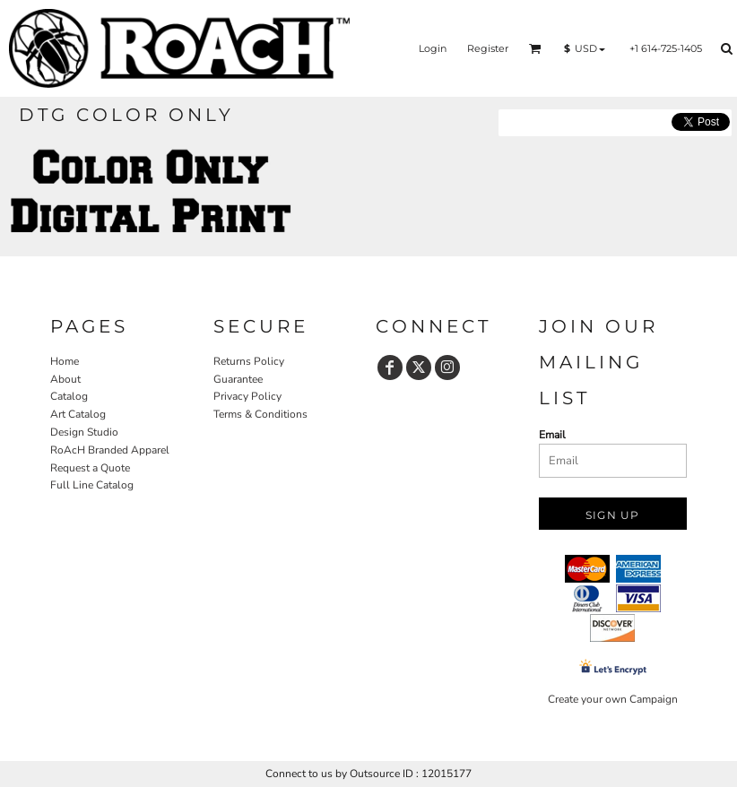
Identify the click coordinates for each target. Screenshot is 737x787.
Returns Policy (248, 361)
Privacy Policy (247, 396)
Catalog (69, 396)
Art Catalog (78, 414)
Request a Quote (90, 468)
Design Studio (84, 432)
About (65, 379)
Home (64, 361)
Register (487, 48)
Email (552, 435)
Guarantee (238, 379)
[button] (535, 48)
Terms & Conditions (260, 414)
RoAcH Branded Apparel (109, 450)
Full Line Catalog (92, 485)
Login (433, 48)
